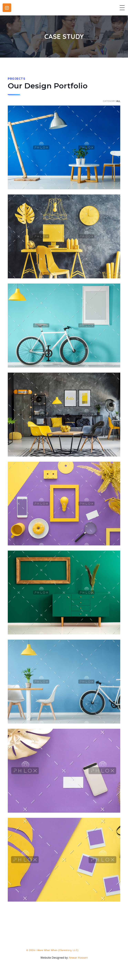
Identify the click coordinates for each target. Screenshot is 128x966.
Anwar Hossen (78, 958)
